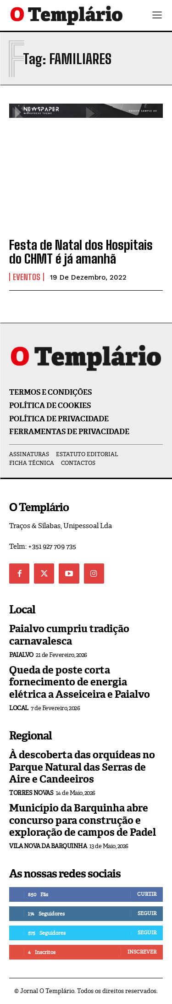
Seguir (147, 913)
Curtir (146, 894)
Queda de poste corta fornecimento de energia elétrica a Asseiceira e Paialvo (79, 682)
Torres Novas (31, 793)
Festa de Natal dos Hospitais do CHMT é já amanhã (81, 252)
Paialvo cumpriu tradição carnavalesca (69, 634)
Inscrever (142, 952)
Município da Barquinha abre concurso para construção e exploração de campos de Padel (82, 820)
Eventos (26, 277)
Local (18, 708)
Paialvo (21, 655)
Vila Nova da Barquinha (48, 846)
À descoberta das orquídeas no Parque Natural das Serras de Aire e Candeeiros (82, 767)
